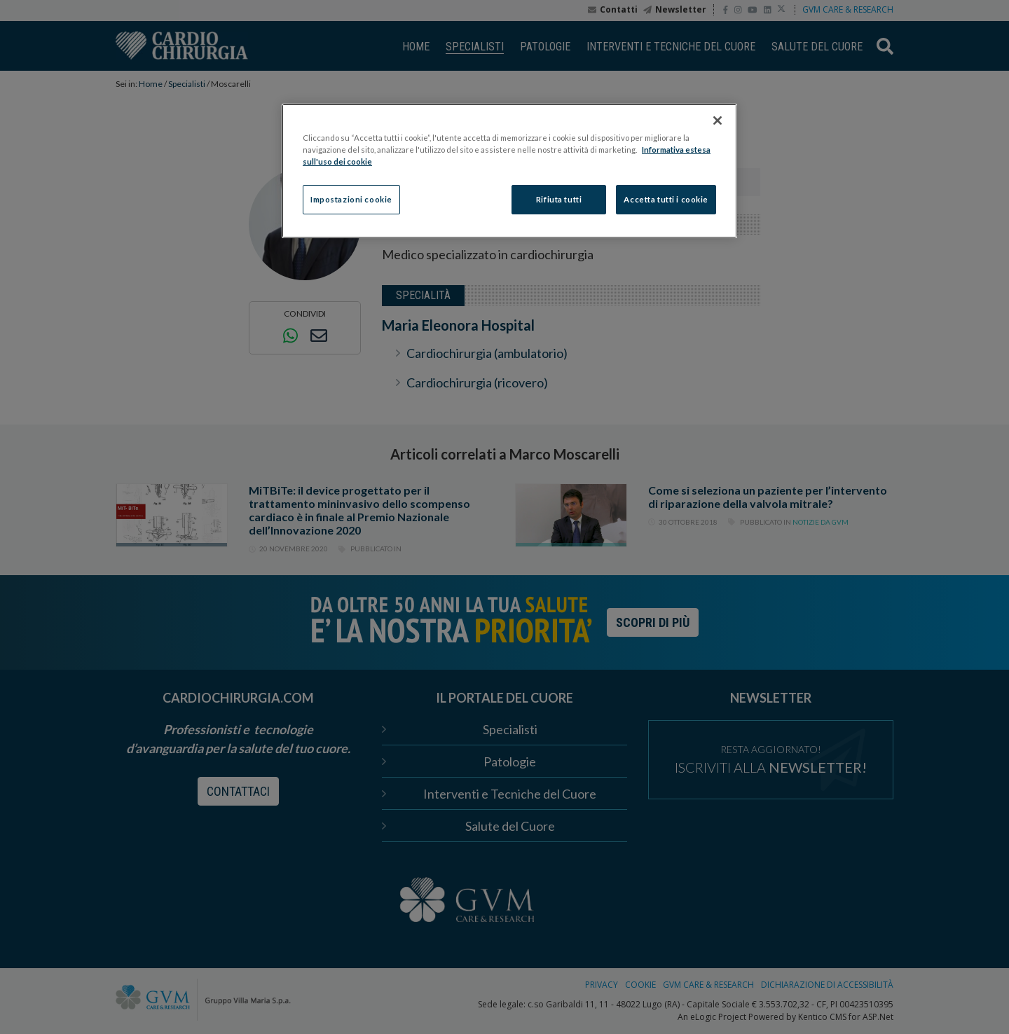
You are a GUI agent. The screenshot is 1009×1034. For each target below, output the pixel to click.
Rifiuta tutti (559, 199)
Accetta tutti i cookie (666, 199)
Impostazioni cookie (351, 199)
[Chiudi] (717, 120)
